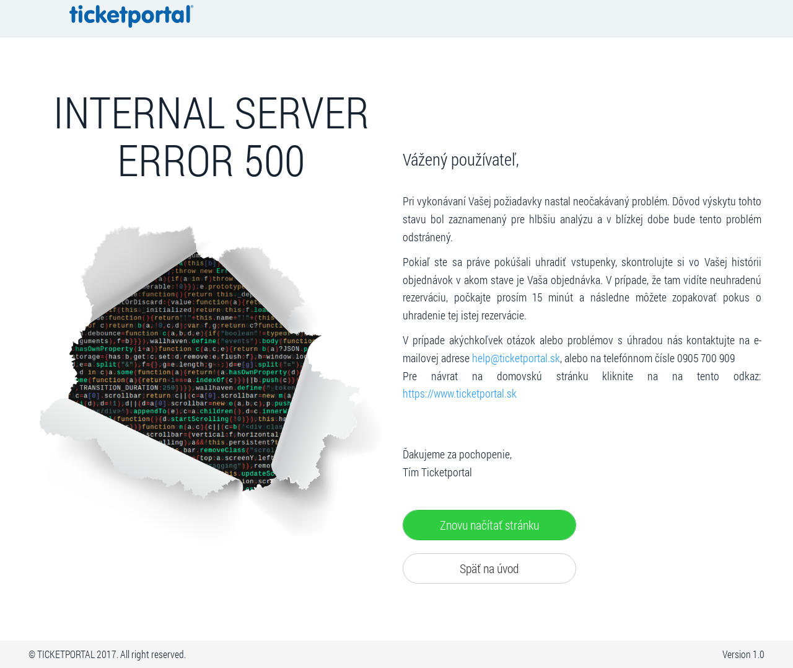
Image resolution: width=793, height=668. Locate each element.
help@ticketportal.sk (516, 358)
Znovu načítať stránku (489, 525)
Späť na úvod (489, 568)
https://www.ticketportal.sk (460, 393)
